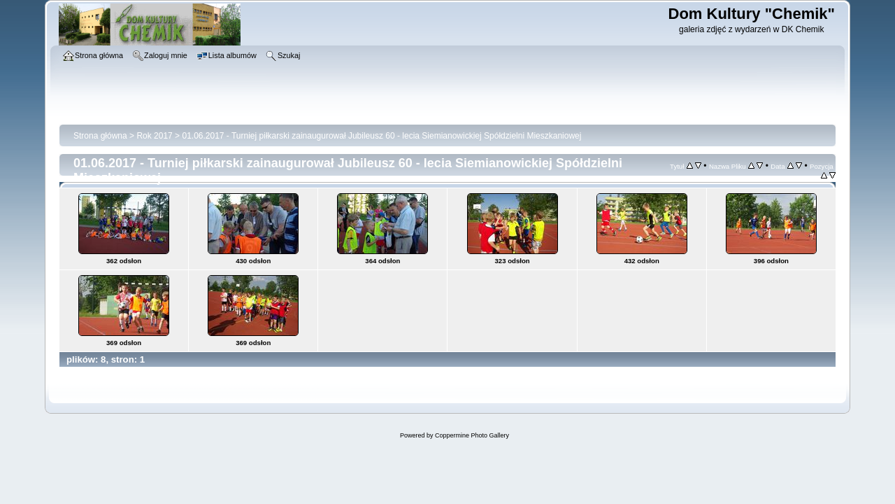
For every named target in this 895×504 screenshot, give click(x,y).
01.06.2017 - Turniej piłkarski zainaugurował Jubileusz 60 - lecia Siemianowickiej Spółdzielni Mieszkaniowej (381, 136)
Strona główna (100, 136)
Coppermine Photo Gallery (472, 435)
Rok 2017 (154, 136)
